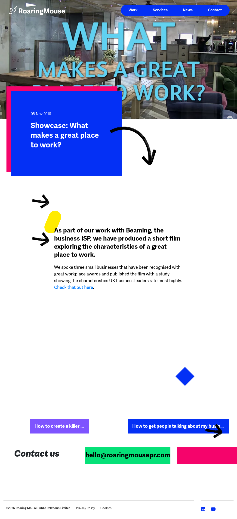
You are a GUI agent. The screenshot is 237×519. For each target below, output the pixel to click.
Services (160, 10)
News (188, 10)
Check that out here (73, 287)
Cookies (105, 508)
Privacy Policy (85, 508)
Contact (215, 10)
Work (133, 10)
